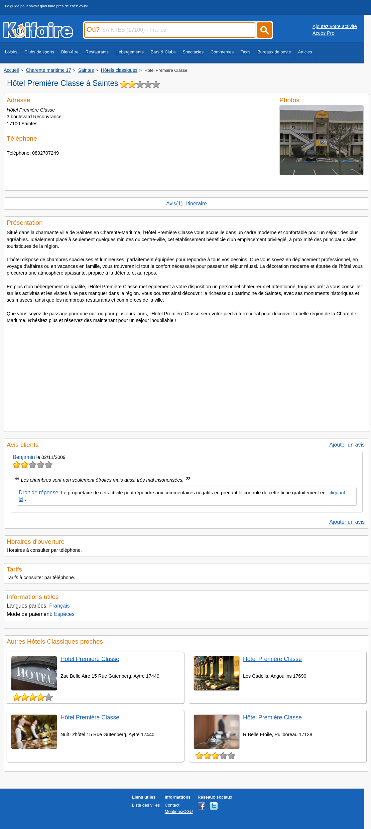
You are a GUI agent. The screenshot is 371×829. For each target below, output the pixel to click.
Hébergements (130, 51)
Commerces (222, 51)
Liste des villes (146, 805)
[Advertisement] (186, 375)
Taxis (245, 51)
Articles (305, 51)
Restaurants (97, 51)
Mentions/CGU (179, 811)
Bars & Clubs (163, 51)
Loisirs (11, 51)
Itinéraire (196, 203)
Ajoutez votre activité (335, 26)
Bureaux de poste (274, 51)
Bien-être (70, 51)
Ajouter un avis (347, 445)
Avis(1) (174, 203)
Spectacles (193, 51)
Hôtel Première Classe (89, 659)
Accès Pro (324, 33)
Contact (172, 805)
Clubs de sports (39, 51)
